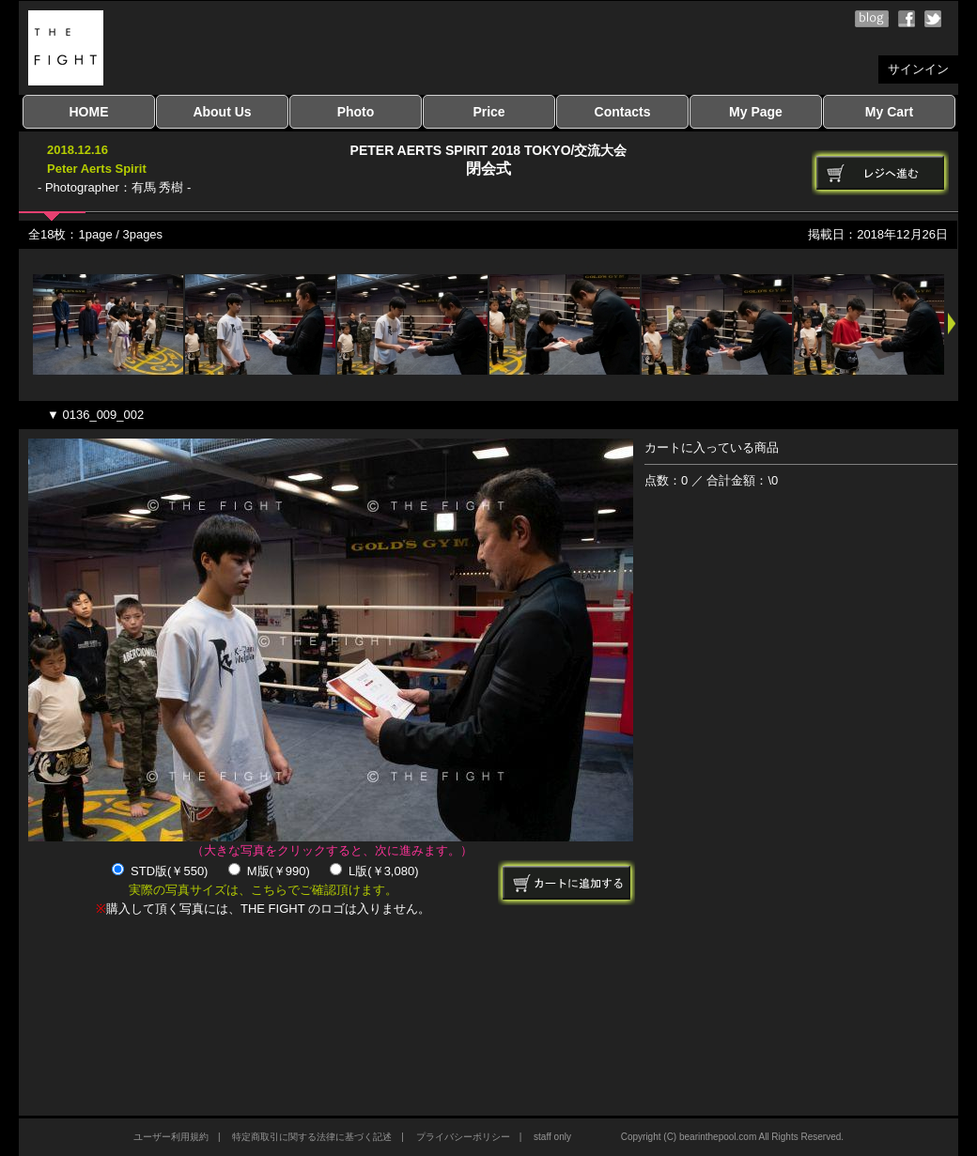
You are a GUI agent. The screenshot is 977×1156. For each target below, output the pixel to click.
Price (488, 111)
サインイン (918, 69)
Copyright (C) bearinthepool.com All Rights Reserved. (732, 1137)
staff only (552, 1137)
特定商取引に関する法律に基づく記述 (312, 1137)
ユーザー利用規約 (171, 1137)
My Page (756, 111)
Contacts (623, 111)
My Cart (889, 111)
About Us (222, 111)
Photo (356, 111)
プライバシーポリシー (463, 1137)
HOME (89, 111)
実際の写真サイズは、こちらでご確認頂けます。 (263, 890)
